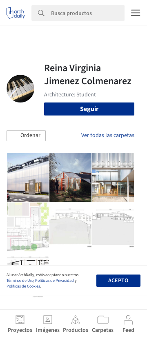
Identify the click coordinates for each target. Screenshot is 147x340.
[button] (26, 136)
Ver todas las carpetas (107, 135)
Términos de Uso (20, 280)
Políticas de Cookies (23, 286)
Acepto (118, 281)
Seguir (89, 109)
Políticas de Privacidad (54, 280)
